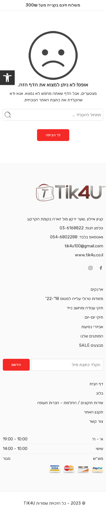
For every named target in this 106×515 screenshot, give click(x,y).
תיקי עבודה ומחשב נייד (85, 307)
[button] (7, 77)
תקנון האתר (93, 412)
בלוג (99, 393)
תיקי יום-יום (94, 317)
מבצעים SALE (91, 345)
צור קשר (96, 421)
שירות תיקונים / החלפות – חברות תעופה (70, 402)
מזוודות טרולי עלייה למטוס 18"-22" (74, 298)
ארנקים (97, 289)
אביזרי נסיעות (92, 326)
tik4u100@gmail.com (83, 245)
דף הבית (96, 383)
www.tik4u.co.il (89, 255)
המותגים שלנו (92, 336)
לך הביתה (53, 135)
